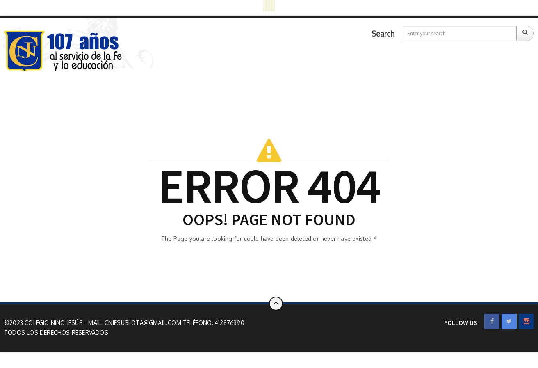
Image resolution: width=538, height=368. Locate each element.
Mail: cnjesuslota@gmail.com (135, 322)
